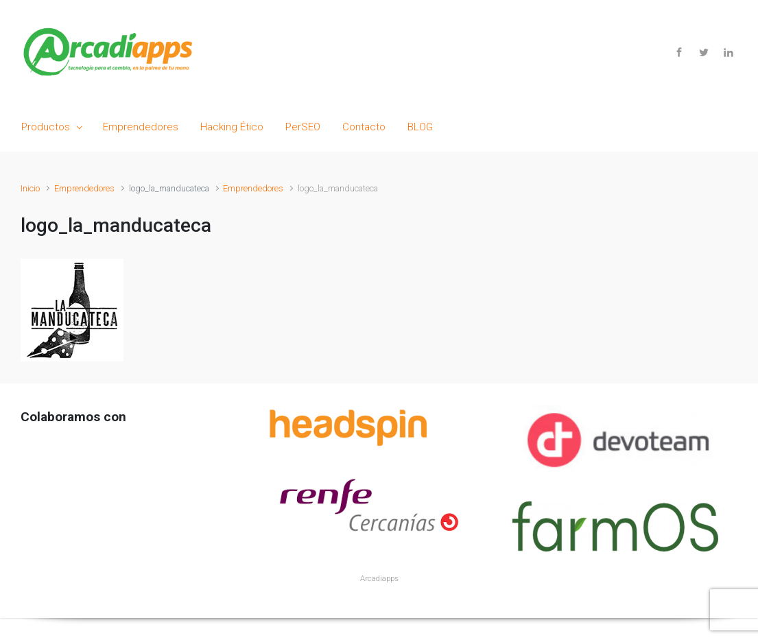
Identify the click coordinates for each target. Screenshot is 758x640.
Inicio (30, 188)
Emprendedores (84, 188)
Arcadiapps (379, 578)
